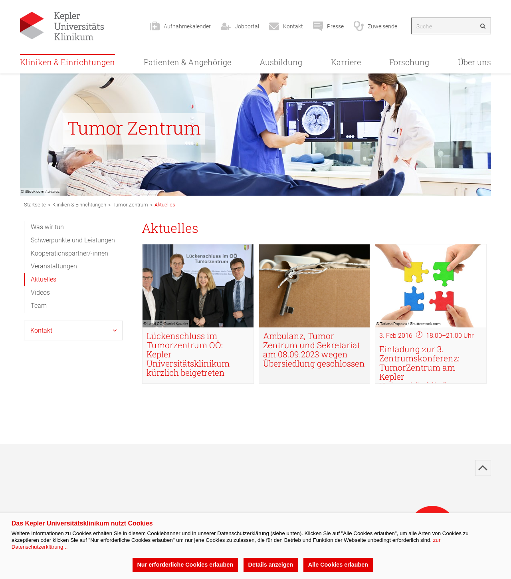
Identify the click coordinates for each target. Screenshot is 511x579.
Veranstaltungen (54, 266)
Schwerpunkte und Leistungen (73, 240)
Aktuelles (43, 279)
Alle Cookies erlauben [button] (338, 564)
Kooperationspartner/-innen (69, 253)
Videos (40, 292)
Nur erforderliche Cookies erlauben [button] (185, 564)
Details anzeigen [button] (270, 564)
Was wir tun (47, 227)
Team (39, 305)
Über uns (474, 62)
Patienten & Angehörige (187, 62)
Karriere (346, 62)
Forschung (409, 62)
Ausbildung (280, 62)
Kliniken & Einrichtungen (67, 62)
